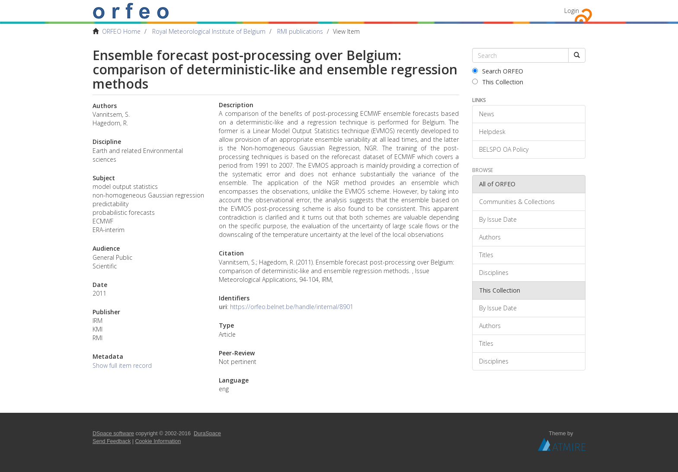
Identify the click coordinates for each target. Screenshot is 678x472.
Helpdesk (492, 132)
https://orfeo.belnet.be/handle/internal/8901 (291, 307)
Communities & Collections (517, 202)
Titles (486, 255)
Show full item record (122, 365)
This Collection (497, 82)
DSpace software (113, 434)
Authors (490, 237)
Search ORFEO (497, 71)
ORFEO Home (121, 31)
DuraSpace (207, 434)
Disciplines (493, 272)
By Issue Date (498, 219)
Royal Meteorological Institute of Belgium (208, 31)
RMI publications (300, 31)
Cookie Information (158, 441)
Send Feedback (112, 441)
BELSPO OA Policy (503, 149)
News (486, 114)
